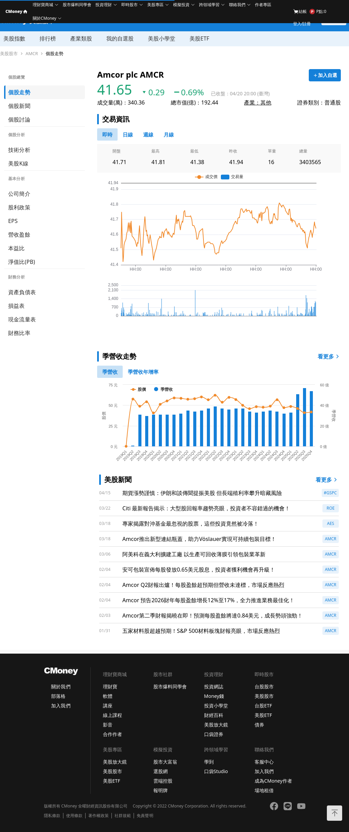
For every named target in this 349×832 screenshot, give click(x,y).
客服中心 (264, 761)
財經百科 (213, 715)
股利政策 (19, 207)
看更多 (329, 356)
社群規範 (123, 815)
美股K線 (18, 163)
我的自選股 (120, 38)
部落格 (58, 696)
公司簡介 (19, 193)
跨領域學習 (209, 4)
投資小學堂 (216, 705)
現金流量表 (22, 319)
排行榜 (48, 38)
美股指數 (14, 38)
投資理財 (103, 4)
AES (330, 523)
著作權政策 (98, 815)
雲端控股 (162, 781)
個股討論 (19, 119)
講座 (107, 705)
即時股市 (129, 4)
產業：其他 (257, 102)
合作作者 (112, 734)
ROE (331, 508)
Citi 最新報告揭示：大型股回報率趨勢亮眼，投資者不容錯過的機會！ (206, 508)
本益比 (16, 248)
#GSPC (330, 493)
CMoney (16, 11)
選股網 (160, 771)
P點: (317, 11)
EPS (13, 221)
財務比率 (19, 333)
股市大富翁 (165, 761)
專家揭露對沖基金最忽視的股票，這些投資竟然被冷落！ (190, 523)
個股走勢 (54, 53)
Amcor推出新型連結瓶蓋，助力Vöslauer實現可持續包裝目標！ (199, 539)
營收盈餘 (19, 234)
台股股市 (264, 686)
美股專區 (155, 4)
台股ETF (263, 705)
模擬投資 (181, 4)
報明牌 (160, 790)
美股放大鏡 (216, 724)
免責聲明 (145, 815)
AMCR (32, 53)
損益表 (16, 305)
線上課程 (112, 715)
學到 (209, 761)
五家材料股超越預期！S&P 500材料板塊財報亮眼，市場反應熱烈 (201, 631)
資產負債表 (22, 292)
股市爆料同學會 (77, 4)
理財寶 (110, 686)
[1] (143, 372)
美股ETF (199, 38)
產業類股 (81, 38)
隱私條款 (52, 815)
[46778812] (148, 134)
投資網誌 (213, 686)
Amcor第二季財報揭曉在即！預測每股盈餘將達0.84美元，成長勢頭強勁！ (212, 615)
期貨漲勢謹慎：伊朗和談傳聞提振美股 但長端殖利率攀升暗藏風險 (202, 493)
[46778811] (128, 134)
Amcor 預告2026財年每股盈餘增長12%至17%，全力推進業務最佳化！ (208, 600)
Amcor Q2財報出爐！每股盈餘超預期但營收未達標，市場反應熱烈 (203, 585)
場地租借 (264, 790)
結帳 (300, 11)
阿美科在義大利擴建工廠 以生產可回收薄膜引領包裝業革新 (193, 554)
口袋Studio (216, 771)
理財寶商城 (43, 4)
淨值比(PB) (21, 262)
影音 (107, 724)
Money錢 (214, 696)
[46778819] (168, 134)
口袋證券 (213, 734)
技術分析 (19, 150)
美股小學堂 (161, 38)
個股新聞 (19, 106)
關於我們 (60, 686)
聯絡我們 (237, 4)
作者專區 (263, 4)
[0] (107, 134)
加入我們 (60, 705)
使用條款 (74, 815)
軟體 (107, 696)
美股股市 (9, 53)
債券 (259, 724)
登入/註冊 (302, 24)
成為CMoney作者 (273, 781)
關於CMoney (45, 18)
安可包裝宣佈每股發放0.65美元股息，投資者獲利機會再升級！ (198, 569)
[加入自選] (325, 75)
